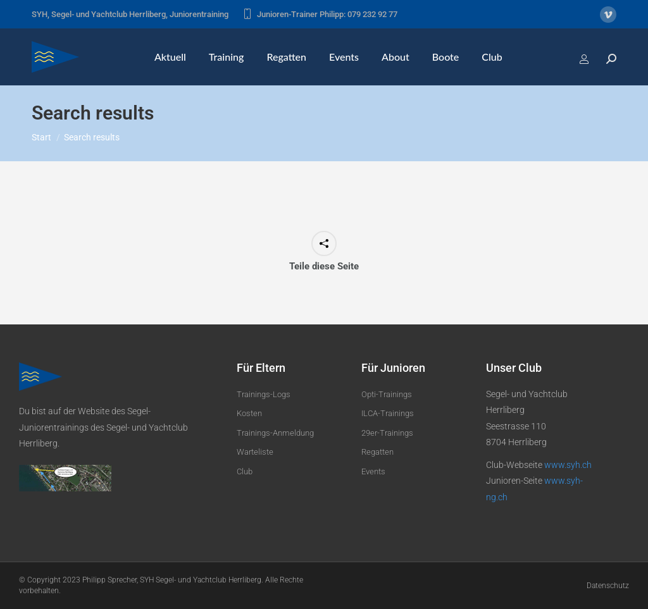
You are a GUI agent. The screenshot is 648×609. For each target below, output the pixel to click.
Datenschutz (608, 585)
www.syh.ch (568, 465)
